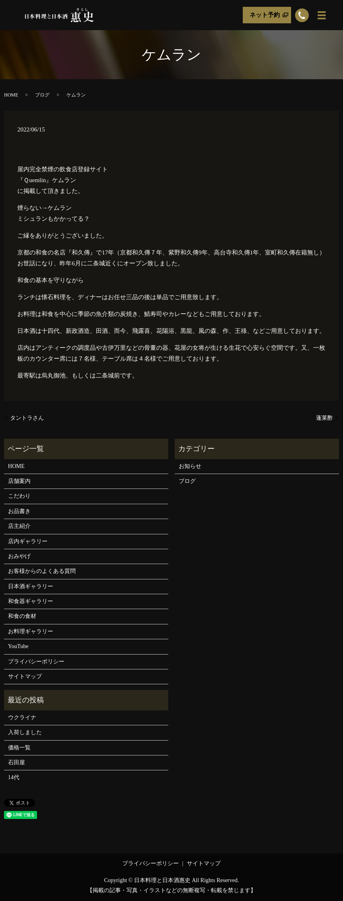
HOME (11, 95)
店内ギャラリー (28, 541)
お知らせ (190, 466)
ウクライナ (22, 717)
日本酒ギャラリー (30, 586)
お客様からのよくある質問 (42, 571)
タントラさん (27, 418)
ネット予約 (265, 15)
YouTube (18, 646)
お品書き (19, 511)
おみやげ (19, 556)
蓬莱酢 (324, 418)
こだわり (19, 496)
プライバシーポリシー (36, 662)
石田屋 (16, 762)
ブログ (42, 95)
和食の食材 (22, 616)
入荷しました (25, 732)
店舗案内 (19, 481)
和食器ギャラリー (30, 601)
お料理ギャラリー (30, 631)
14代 (13, 777)
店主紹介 (19, 526)
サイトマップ (25, 676)
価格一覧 (19, 748)
